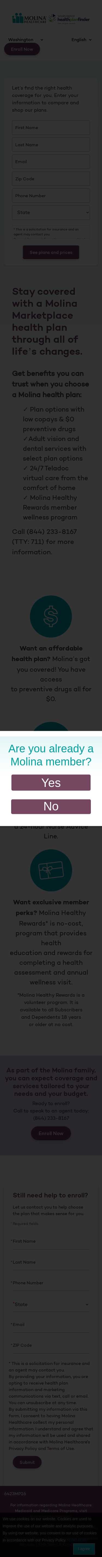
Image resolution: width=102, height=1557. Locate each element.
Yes (51, 782)
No (50, 806)
